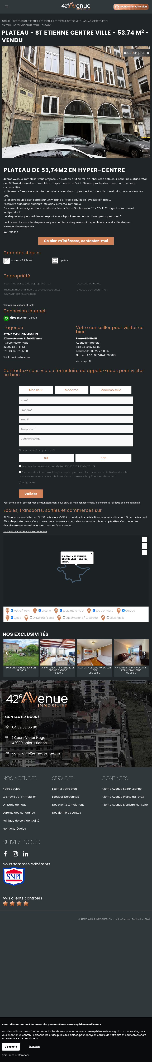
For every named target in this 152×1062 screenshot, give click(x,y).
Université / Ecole (38, 618)
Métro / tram (17, 611)
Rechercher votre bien (131, 7)
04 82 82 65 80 (18, 351)
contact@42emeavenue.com (37, 753)
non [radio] (103, 458)
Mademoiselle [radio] (111, 390)
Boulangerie (112, 618)
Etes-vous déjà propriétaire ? (37, 450)
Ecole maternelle (68, 611)
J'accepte (11, 1046)
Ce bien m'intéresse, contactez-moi (76, 240)
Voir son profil (83, 361)
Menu (6, 6)
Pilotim (148, 919)
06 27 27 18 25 (100, 351)
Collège (125, 611)
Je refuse (34, 1046)
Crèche (41, 611)
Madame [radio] (71, 390)
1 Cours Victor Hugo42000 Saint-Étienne (29, 740)
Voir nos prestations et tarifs (18, 305)
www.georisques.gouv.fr (18, 226)
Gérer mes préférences (16, 1055)
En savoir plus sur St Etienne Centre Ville (25, 531)
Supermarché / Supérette (77, 618)
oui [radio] (46, 458)
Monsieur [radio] (35, 390)
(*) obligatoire (27, 482)
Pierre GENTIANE (86, 338)
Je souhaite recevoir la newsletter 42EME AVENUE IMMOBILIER (58, 466)
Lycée (12, 618)
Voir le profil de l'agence (16, 357)
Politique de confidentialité (125, 502)
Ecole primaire (99, 611)
